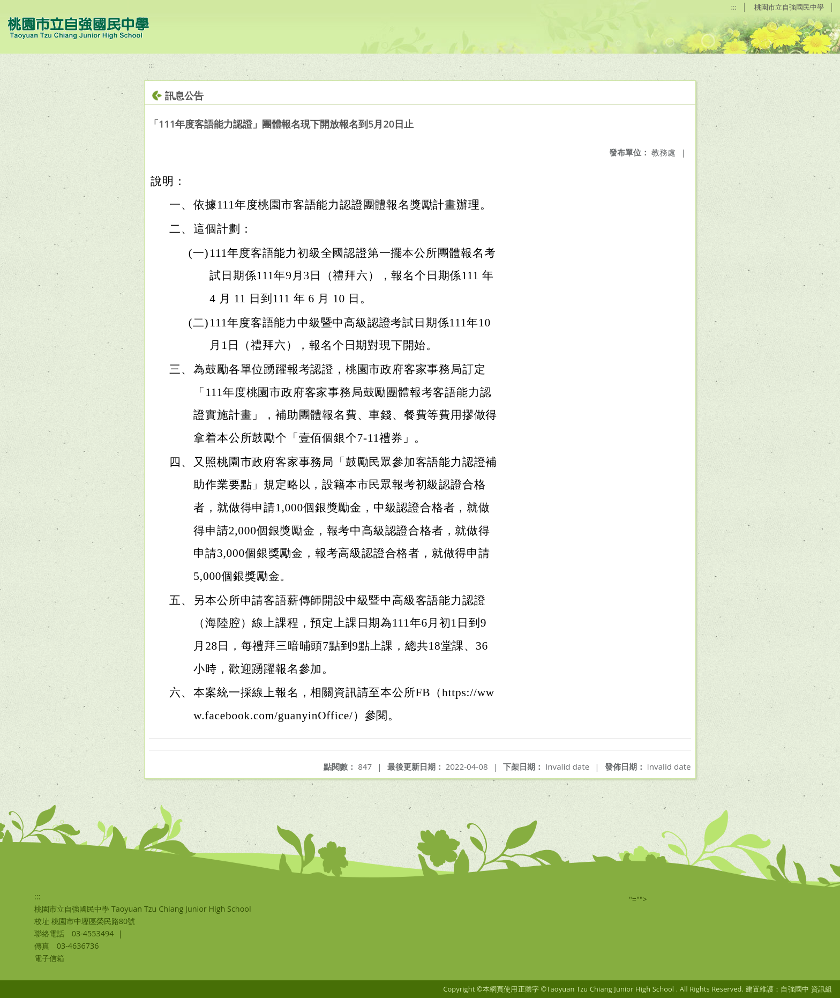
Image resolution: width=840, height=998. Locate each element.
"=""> (638, 899)
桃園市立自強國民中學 (789, 7)
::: (734, 7)
